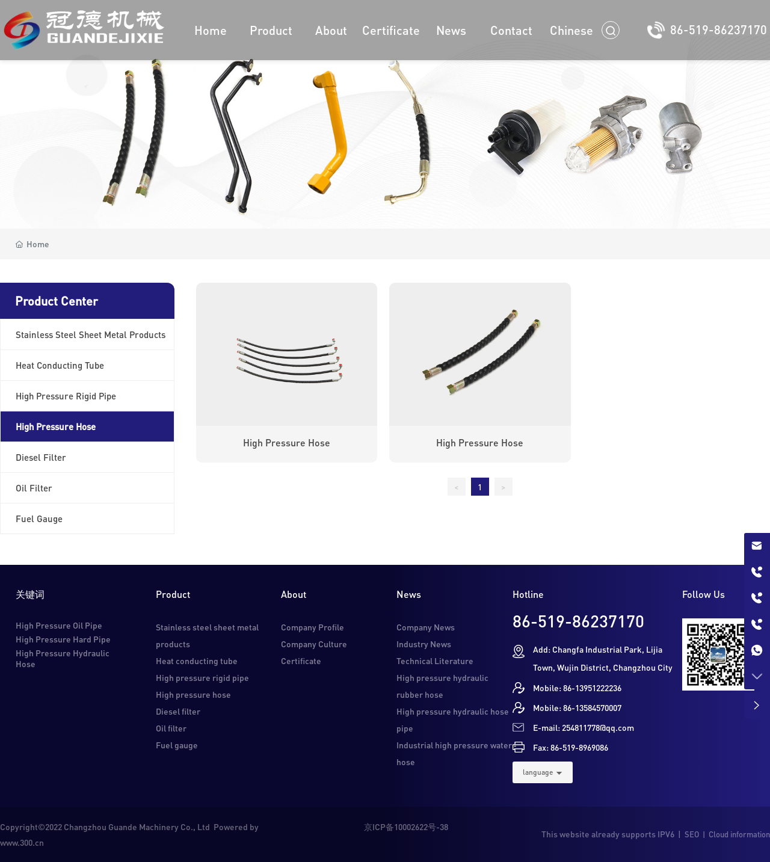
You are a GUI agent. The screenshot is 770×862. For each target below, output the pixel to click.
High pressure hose (286, 442)
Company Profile (312, 626)
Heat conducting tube (197, 660)
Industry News (423, 643)
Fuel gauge (177, 744)
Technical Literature (434, 660)
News (408, 594)
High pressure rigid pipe (202, 677)
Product (173, 594)
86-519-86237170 (718, 29)
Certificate (301, 660)
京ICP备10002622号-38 (406, 826)
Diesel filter (178, 711)
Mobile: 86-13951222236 (577, 687)
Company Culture (314, 643)
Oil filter (171, 727)
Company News (425, 626)
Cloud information (739, 834)
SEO (692, 834)
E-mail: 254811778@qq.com (583, 727)
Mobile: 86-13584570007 (577, 707)
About (293, 594)
